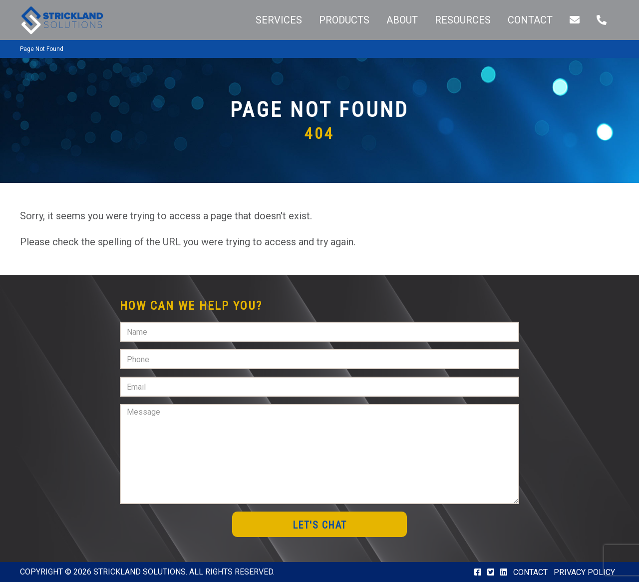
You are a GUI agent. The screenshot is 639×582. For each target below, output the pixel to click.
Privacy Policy (584, 572)
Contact (530, 572)
